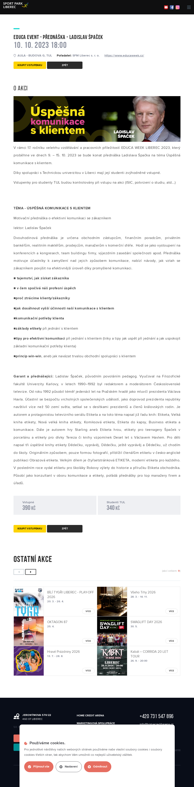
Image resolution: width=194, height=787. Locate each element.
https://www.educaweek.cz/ (124, 56)
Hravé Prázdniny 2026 (63, 652)
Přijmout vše (38, 767)
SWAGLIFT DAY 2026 (146, 622)
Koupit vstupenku (30, 65)
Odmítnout (97, 767)
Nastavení (68, 767)
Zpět (65, 65)
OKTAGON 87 (57, 622)
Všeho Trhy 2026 (143, 592)
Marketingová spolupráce (96, 723)
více (88, 611)
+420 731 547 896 (157, 716)
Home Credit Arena (90, 715)
